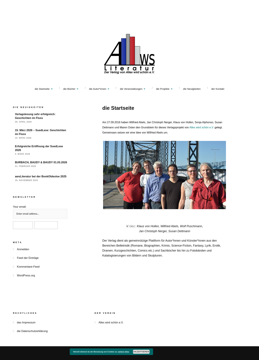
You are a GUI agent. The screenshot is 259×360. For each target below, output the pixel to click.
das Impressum (26, 322)
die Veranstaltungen (131, 88)
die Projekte (163, 88)
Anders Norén (159, 353)
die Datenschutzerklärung (32, 331)
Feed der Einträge (28, 257)
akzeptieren (141, 352)
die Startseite (42, 88)
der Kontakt (217, 88)
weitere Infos (123, 352)
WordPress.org (26, 275)
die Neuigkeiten (192, 88)
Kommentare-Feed (28, 266)
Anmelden (23, 249)
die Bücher (69, 88)
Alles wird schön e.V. (201, 127)
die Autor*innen (97, 88)
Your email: (19, 206)
